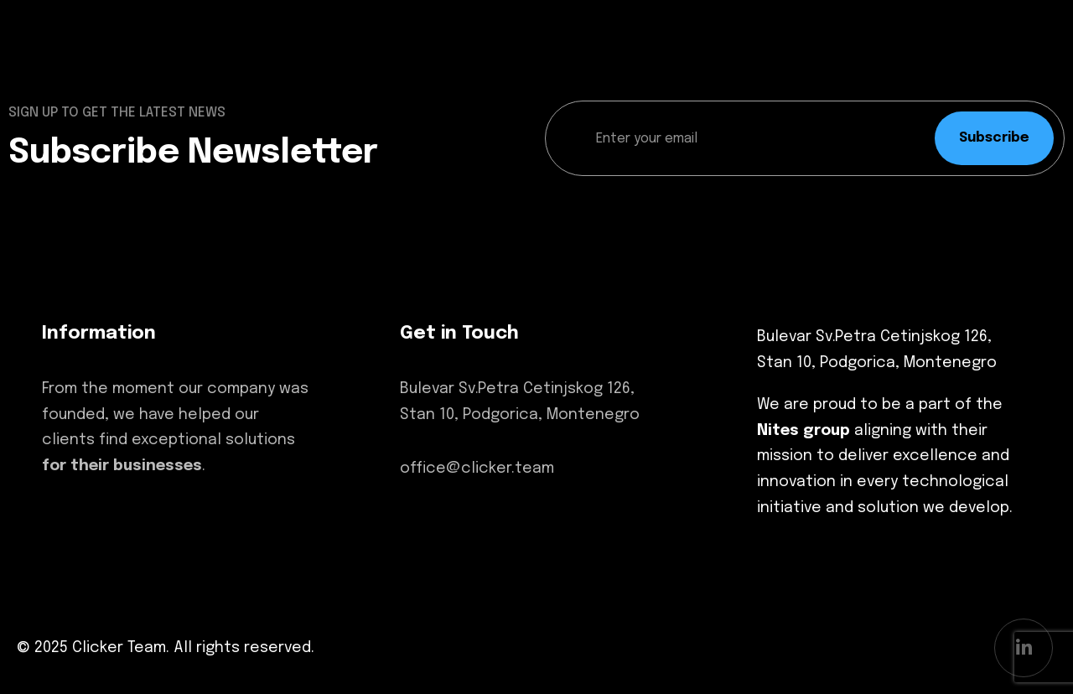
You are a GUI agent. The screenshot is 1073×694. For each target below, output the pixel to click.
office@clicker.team (477, 468)
